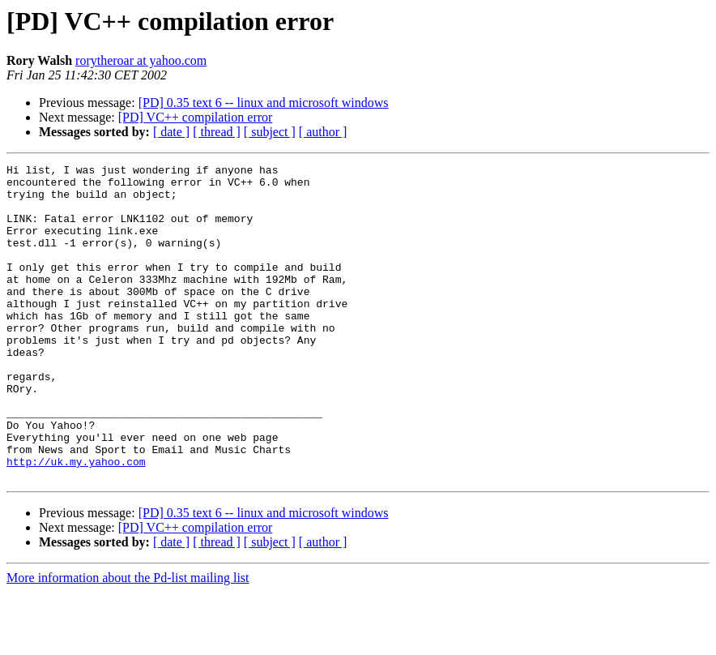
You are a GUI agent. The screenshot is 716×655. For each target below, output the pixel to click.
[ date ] (171, 132)
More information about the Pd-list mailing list (127, 641)
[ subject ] (270, 132)
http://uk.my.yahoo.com (76, 522)
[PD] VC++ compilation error (195, 117)
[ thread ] (217, 132)
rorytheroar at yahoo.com (141, 60)
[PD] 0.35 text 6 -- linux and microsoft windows (264, 102)
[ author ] (323, 132)
